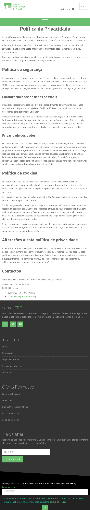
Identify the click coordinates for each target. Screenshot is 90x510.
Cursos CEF (7, 400)
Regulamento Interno (12, 366)
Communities (8, 487)
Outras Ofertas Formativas (15, 407)
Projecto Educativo (10, 359)
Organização (8, 353)
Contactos (7, 372)
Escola (5, 346)
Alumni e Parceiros (10, 413)
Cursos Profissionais (11, 394)
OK (45, 507)
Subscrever (12, 459)
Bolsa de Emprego (10, 420)
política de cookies (58, 502)
